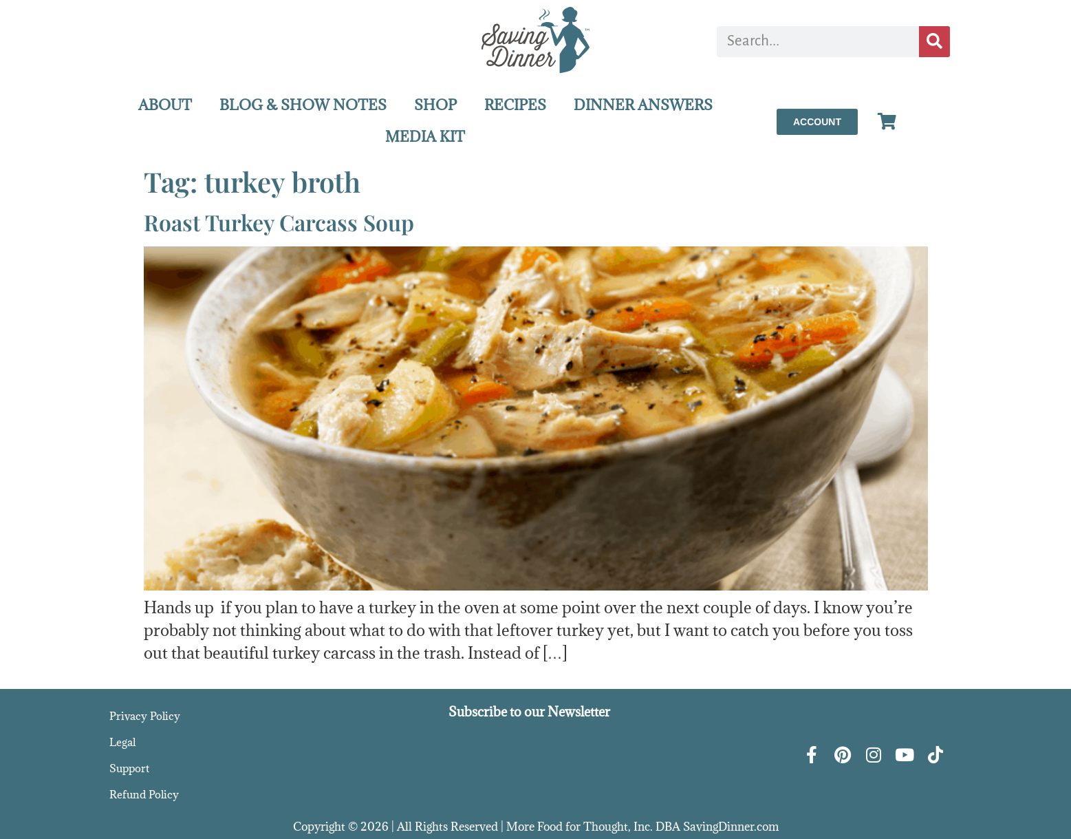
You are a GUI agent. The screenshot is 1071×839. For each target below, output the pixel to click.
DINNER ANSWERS (643, 105)
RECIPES (515, 105)
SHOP (435, 105)
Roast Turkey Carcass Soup (279, 222)
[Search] (934, 41)
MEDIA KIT (425, 136)
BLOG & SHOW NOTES (303, 105)
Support (129, 768)
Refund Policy (144, 794)
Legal (122, 742)
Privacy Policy (144, 716)
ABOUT (165, 105)
